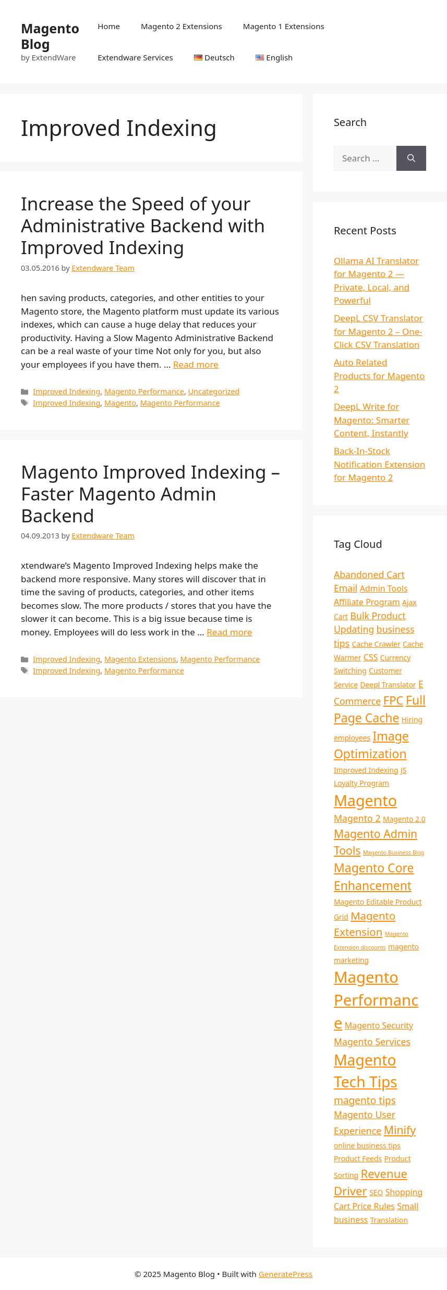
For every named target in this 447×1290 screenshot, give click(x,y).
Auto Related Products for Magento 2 (379, 375)
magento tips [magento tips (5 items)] (365, 1100)
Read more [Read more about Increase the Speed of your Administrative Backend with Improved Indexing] (196, 364)
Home (109, 26)
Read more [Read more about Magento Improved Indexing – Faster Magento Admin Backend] (229, 632)
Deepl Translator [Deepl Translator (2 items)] (388, 685)
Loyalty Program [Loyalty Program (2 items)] (361, 783)
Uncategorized (214, 391)
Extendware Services (135, 57)
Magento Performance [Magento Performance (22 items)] (376, 1000)
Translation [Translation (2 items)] (389, 1220)
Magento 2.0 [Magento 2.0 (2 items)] (404, 819)
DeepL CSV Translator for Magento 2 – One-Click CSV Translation (378, 331)
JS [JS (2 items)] (403, 770)
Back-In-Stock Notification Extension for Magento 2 (379, 464)
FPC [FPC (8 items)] (393, 700)
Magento (120, 403)
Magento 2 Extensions (181, 26)
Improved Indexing (66, 391)
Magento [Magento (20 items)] (365, 800)
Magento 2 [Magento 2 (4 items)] (357, 818)
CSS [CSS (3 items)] (371, 657)
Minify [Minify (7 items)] (400, 1129)
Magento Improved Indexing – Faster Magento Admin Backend (150, 493)
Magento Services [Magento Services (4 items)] (372, 1041)
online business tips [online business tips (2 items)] (367, 1145)
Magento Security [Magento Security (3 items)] (379, 1025)
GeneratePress (285, 1274)
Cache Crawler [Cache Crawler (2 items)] (376, 644)
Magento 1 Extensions (283, 26)
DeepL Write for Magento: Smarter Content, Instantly (371, 419)
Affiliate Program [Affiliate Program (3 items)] (367, 602)
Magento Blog (50, 36)
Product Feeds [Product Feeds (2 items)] (358, 1158)
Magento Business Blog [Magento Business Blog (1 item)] (393, 852)
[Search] (411, 158)
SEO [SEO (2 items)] (376, 1192)
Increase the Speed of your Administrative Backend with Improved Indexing (143, 225)
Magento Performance (144, 391)
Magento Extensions (140, 659)
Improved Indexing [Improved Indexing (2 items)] (366, 770)
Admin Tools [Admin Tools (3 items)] (384, 588)
